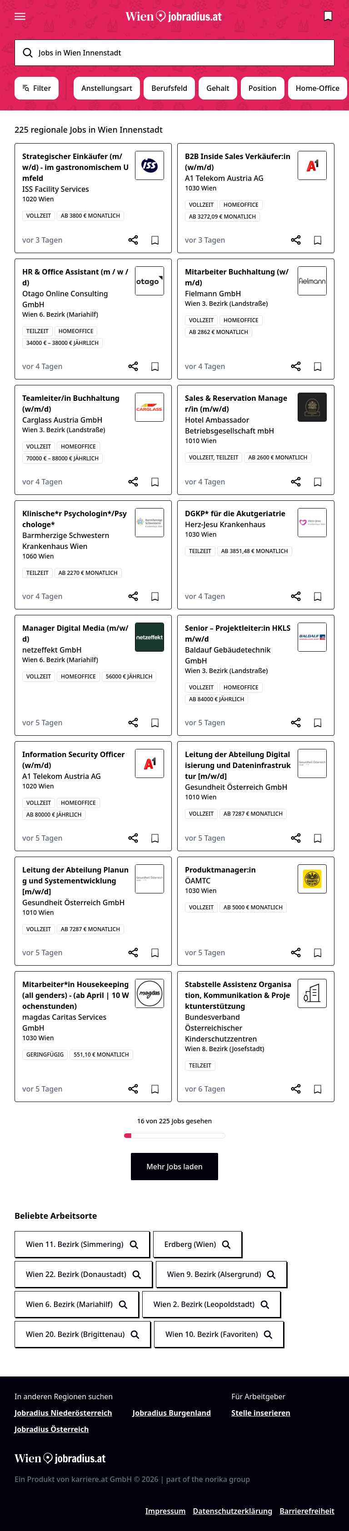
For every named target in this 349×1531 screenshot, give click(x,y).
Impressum (165, 1511)
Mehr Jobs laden (174, 1167)
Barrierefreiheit (306, 1511)
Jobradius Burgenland (172, 1413)
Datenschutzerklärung (233, 1511)
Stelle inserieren (260, 1413)
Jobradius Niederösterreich (63, 1413)
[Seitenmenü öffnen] (20, 16)
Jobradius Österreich (52, 1429)
